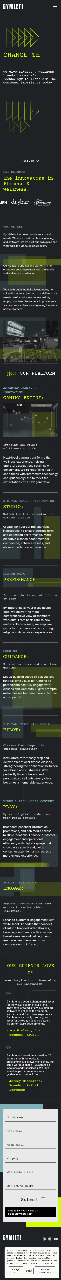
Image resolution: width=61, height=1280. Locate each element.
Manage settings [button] (45, 1271)
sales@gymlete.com (20, 1215)
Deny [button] (29, 1271)
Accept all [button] (15, 1271)
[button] (54, 6)
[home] (13, 6)
